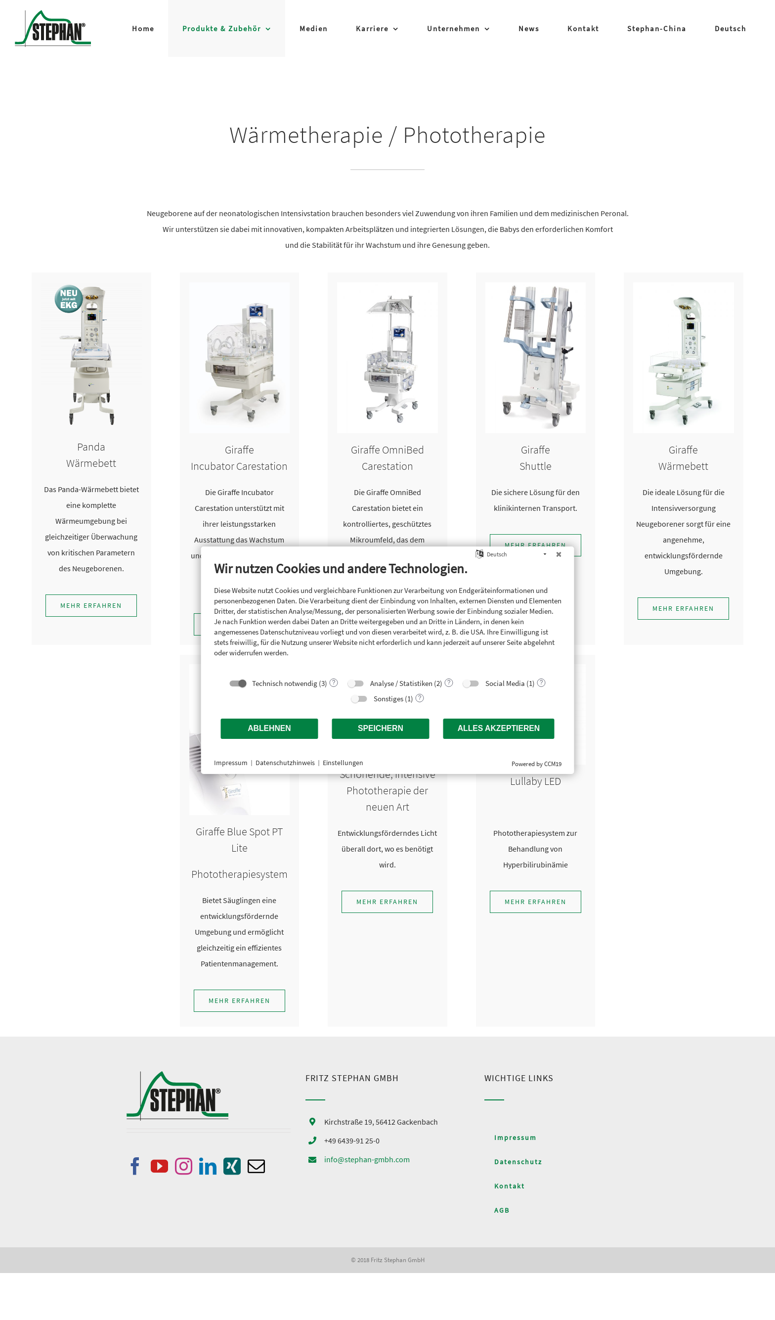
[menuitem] (730, 28)
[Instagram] (183, 1166)
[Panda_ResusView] (91, 286)
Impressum (231, 762)
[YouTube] (159, 1166)
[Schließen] (559, 553)
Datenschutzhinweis (285, 762)
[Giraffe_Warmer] (683, 286)
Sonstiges (388, 698)
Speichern (380, 728)
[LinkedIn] (207, 1166)
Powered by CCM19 (536, 763)
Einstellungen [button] (343, 762)
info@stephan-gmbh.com (367, 1159)
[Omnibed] (387, 286)
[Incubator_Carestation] (239, 286)
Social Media (505, 682)
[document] (387, 615)
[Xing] (232, 1166)
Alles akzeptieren (499, 728)
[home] (177, 1079)
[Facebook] (135, 1166)
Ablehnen (269, 728)
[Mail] (256, 1166)
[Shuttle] (535, 286)
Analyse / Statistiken (401, 682)
